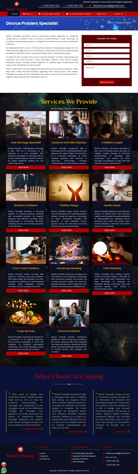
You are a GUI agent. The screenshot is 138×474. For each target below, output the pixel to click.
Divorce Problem (124, 22)
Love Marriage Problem (49, 14)
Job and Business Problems (78, 14)
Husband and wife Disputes (83, 456)
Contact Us (118, 14)
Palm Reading (77, 461)
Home (13, 14)
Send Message (106, 82)
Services (102, 14)
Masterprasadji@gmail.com (105, 5)
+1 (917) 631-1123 (49, 5)
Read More (26, 167)
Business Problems (79, 459)
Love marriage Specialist (82, 453)
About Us (28, 14)
